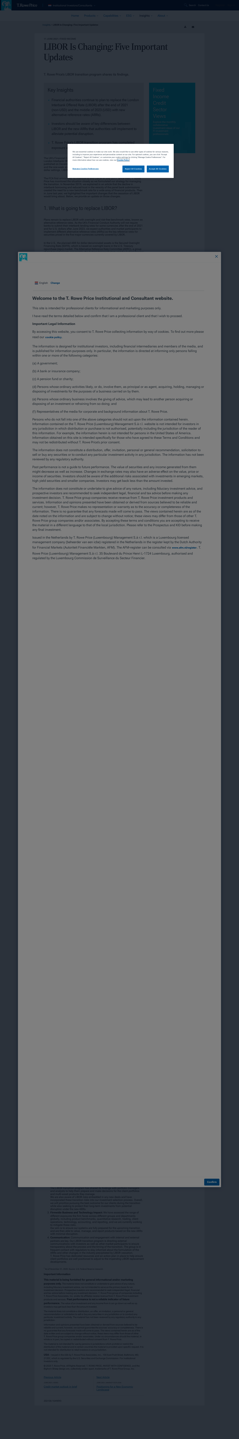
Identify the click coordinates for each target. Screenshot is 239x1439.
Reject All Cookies (133, 169)
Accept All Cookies (158, 169)
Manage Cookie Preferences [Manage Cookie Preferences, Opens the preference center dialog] (85, 169)
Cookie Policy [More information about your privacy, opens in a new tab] (123, 160)
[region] (121, 161)
